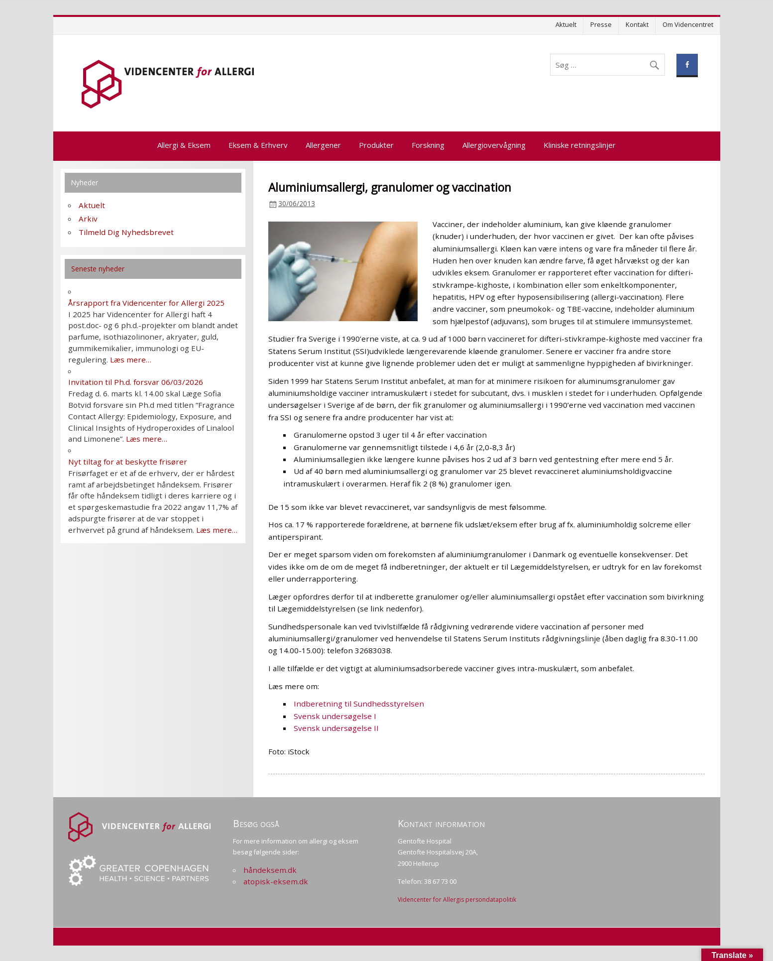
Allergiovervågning (494, 145)
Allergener (323, 145)
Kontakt (637, 24)
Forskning (428, 145)
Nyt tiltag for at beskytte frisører (127, 462)
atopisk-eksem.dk (275, 881)
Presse (601, 24)
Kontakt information (441, 823)
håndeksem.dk (270, 870)
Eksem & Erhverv (258, 145)
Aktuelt (565, 24)
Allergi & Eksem (184, 145)
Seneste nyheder (97, 268)
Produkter (376, 145)
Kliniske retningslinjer (580, 145)
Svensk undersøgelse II (336, 728)
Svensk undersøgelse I (335, 716)
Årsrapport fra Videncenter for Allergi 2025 (146, 303)
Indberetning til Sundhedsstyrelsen (359, 704)
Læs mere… (130, 359)
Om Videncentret (688, 24)
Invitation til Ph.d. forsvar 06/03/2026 (135, 382)
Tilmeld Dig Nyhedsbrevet (126, 232)
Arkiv (88, 219)
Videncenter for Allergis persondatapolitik (457, 899)
